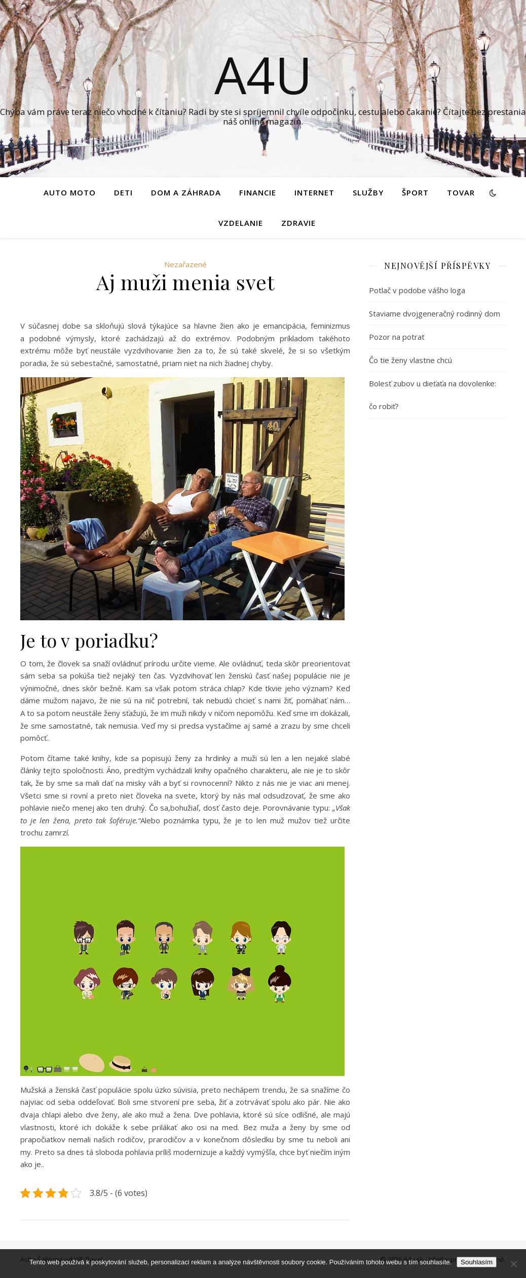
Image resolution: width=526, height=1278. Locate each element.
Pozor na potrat (397, 337)
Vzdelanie (240, 223)
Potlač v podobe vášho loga (417, 290)
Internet (314, 192)
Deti (123, 192)
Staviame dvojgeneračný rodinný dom (434, 313)
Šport (415, 192)
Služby (368, 192)
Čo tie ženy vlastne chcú (410, 360)
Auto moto (70, 192)
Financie (257, 192)
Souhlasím (477, 1262)
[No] (513, 1264)
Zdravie (298, 223)
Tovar (461, 192)
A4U (263, 74)
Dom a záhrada (186, 192)
